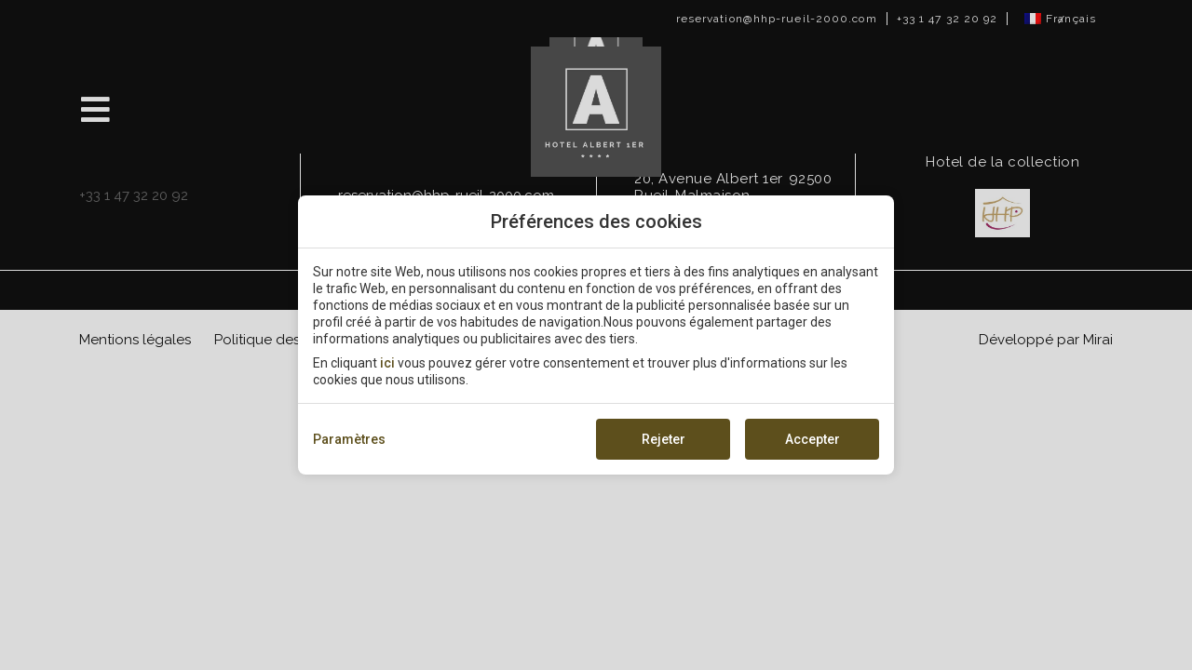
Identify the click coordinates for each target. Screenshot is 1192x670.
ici (387, 362)
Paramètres (349, 439)
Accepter (812, 439)
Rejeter (663, 439)
